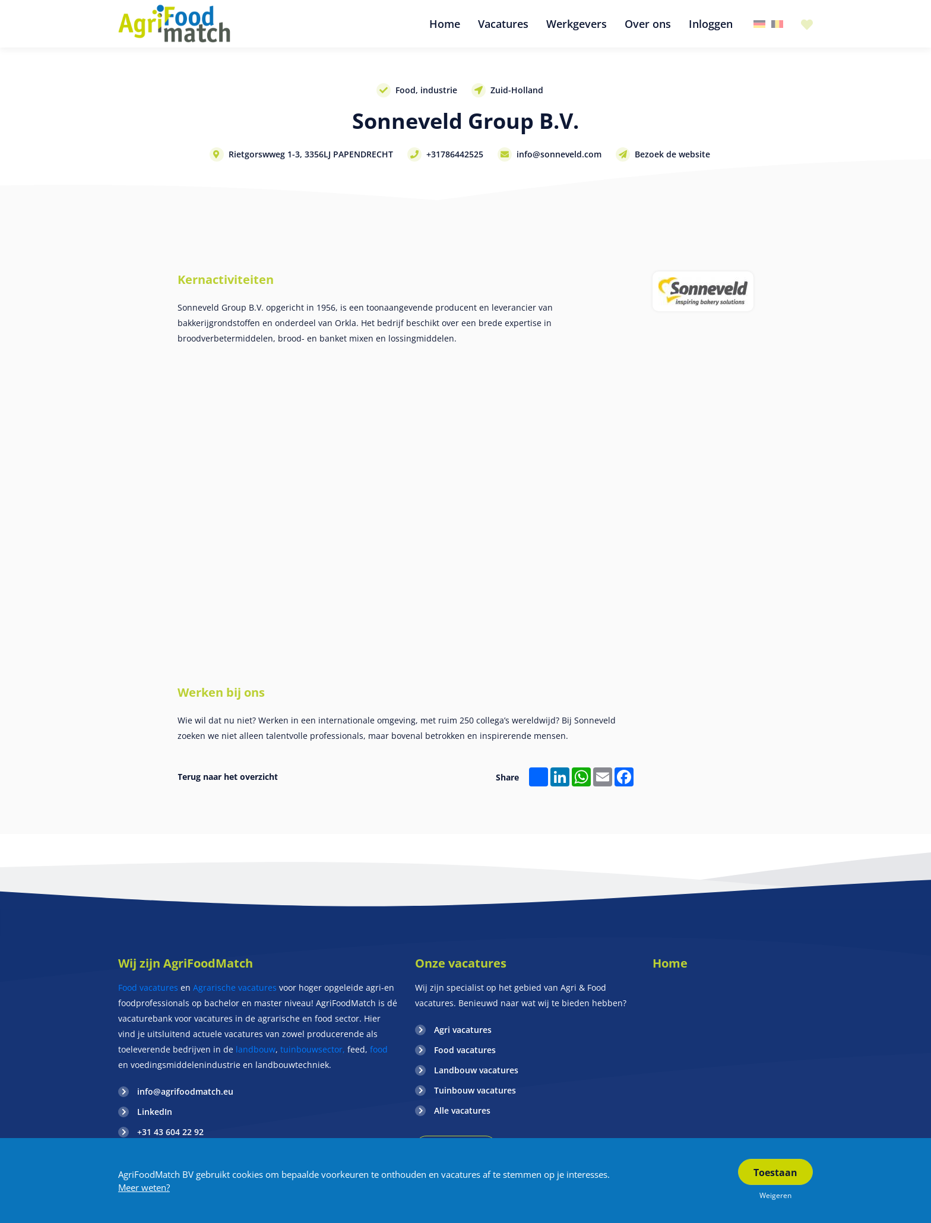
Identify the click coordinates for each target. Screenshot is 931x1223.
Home (670, 963)
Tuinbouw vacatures (475, 1090)
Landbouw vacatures (476, 1070)
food (379, 1049)
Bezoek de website (672, 154)
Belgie (777, 24)
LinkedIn (154, 1111)
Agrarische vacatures (236, 987)
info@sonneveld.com (559, 154)
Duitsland (759, 24)
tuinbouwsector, (312, 1049)
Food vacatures (148, 987)
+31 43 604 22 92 (170, 1131)
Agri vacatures (463, 1029)
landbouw (256, 1049)
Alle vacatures (462, 1110)
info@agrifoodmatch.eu (185, 1091)
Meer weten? (144, 1187)
